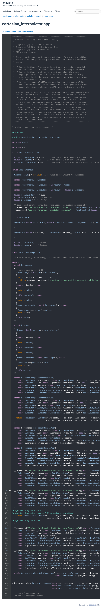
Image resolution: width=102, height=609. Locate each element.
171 (6, 378)
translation (39, 223)
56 (6, 170)
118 (6, 285)
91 (6, 218)
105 (6, 253)
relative (41, 185)
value (38, 273)
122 (6, 295)
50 (6, 157)
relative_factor (62, 185)
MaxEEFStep (24, 218)
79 (6, 200)
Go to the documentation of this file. (17, 32)
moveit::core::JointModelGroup (74, 586)
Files (57, 11)
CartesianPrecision (29, 152)
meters (36, 330)
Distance (25, 325)
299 (6, 551)
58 (6, 175)
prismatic (77, 190)
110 (6, 265)
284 (6, 528)
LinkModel (29, 383)
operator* (28, 295)
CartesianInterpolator (29, 253)
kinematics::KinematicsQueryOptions (43, 390)
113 (6, 273)
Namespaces (35, 11)
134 (6, 325)
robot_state (19, 16)
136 (6, 330)
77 (6, 195)
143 (6, 348)
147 (6, 358)
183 (6, 398)
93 (6, 223)
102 (6, 245)
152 (6, 370)
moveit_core (7, 16)
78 (6, 198)
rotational (26, 160)
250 (6, 471)
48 (6, 152)
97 (6, 233)
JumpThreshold (26, 170)
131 (6, 318)
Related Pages (20, 11)
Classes (48, 11)
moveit (38, 16)
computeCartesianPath (42, 378)
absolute (41, 190)
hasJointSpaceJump (41, 583)
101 (6, 243)
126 (6, 305)
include (30, 16)
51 (6, 160)
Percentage (26, 265)
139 (6, 338)
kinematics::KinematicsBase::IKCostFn (44, 393)
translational (28, 157)
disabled (41, 180)
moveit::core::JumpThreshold (72, 588)
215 (6, 448)
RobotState (30, 380)
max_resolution (29, 162)
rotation (59, 223)
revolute (58, 190)
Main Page (7, 11)
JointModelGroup (66, 380)
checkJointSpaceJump (43, 573)
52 (6, 162)
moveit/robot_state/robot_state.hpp (40, 137)
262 (6, 491)
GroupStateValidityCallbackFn (40, 388)
